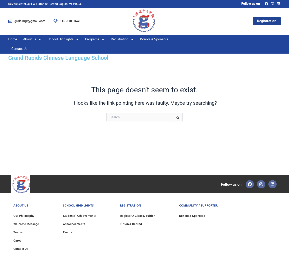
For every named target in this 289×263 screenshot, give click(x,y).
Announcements (74, 223)
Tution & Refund (131, 223)
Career (18, 240)
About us (32, 39)
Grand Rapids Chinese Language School (63, 57)
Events (67, 232)
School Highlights (63, 39)
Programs (95, 39)
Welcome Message (26, 223)
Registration (122, 39)
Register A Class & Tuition (137, 215)
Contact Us (19, 49)
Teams (18, 232)
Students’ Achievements (79, 215)
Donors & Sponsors (154, 39)
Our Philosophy (23, 215)
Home (12, 39)
